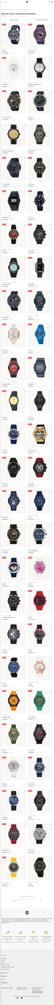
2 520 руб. (30, 353)
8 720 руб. (30, 786)
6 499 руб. (30, 219)
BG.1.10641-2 (5, 451)
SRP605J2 (4, 51)
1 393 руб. (4, 786)
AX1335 (29, 317)
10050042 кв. (5, 550)
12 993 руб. (5, 219)
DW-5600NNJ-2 (5, 217)
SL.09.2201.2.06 (31, 717)
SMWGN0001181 (32, 151)
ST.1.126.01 (4, 650)
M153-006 (30, 351)
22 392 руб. (31, 319)
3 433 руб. (4, 686)
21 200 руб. (5, 619)
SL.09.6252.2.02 (5, 850)
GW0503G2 (5, 817)
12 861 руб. (30, 652)
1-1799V (30, 884)
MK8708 (4, 584)
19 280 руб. (5, 586)
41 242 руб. (5, 186)
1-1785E (30, 584)
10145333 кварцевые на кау (8, 617)
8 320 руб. (4, 819)
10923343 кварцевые (33, 550)
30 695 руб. (5, 53)
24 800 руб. (5, 153)
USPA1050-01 (5, 84)
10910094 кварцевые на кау (34, 84)
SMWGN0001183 (6, 384)
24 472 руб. (31, 619)
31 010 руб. (30, 686)
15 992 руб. (5, 353)
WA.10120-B (30, 417)
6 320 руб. (30, 286)
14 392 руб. (31, 253)
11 (40, 899)
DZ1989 (30, 617)
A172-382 (4, 684)
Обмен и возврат (5, 965)
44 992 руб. (31, 53)
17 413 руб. (30, 452)
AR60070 (4, 251)
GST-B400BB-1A (6, 184)
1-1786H (30, 684)
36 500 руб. (31, 153)
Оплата (3, 960)
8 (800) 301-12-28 (22, 988)
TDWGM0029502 (6, 717)
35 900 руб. (5, 286)
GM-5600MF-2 (31, 384)
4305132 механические (7, 151)
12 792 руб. (31, 486)
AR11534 (4, 750)
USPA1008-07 (31, 251)
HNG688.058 (31, 484)
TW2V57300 (5, 484)
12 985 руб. (31, 586)
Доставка (3, 958)
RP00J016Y (4, 784)
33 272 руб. (5, 752)
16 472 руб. (31, 519)
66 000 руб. (31, 852)
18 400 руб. (5, 552)
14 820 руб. (5, 652)
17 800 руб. (31, 552)
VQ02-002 (4, 417)
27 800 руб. (5, 386)
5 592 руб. (4, 86)
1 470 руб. (4, 419)
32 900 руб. (31, 419)
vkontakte (18, 997)
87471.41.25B (31, 850)
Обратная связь (5, 969)
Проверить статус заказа (7, 967)
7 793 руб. (30, 119)
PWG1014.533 (5, 351)
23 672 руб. (31, 819)
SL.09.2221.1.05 (5, 884)
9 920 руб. (4, 719)
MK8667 (30, 817)
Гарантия (3, 963)
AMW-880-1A (31, 117)
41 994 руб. (5, 253)
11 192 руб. (30, 186)
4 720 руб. (30, 719)
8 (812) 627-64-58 (37, 988)
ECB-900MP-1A (5, 317)
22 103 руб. (5, 319)
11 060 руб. (5, 452)
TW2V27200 (31, 184)
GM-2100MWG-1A (32, 51)
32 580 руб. (31, 886)
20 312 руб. (5, 486)
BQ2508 (30, 650)
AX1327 (29, 517)
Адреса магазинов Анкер (37, 990)
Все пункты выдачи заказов (37, 992)
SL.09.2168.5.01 (31, 284)
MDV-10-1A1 (31, 217)
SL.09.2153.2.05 (31, 784)
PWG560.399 (5, 517)
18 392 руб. (5, 519)
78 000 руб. (31, 752)
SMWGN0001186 (6, 284)
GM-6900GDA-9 (32, 451)
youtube (22, 997)
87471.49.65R (31, 750)
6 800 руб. (4, 852)
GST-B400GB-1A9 (6, 117)
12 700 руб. (31, 86)
